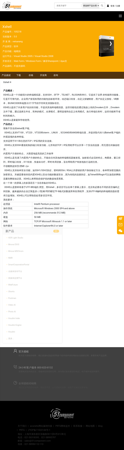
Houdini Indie (14, 317)
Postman (12, 297)
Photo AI (12, 310)
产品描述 (6, 75)
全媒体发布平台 (15, 270)
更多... (11, 337)
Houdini (11, 331)
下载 (18, 75)
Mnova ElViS (13, 243)
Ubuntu (11, 290)
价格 (31, 75)
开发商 (43, 75)
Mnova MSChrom (16, 250)
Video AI (12, 304)
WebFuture (13, 284)
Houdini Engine (15, 324)
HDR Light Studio (15, 236)
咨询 (55, 75)
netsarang (18, 41)
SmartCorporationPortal (18, 263)
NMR (10, 257)
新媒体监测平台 (15, 277)
